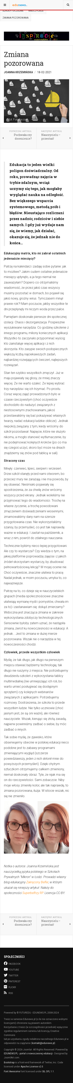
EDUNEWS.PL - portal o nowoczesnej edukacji (28, 1053)
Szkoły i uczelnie (13, 10)
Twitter (11, 975)
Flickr (10, 987)
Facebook (12, 963)
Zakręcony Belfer (37, 882)
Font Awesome (12, 1071)
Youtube (11, 969)
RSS (8, 993)
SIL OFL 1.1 (48, 1071)
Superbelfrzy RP (32, 893)
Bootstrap (9, 1062)
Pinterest (12, 981)
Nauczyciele (36, 10)
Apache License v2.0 (32, 1066)
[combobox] (68, 5)
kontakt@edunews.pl (43, 1043)
